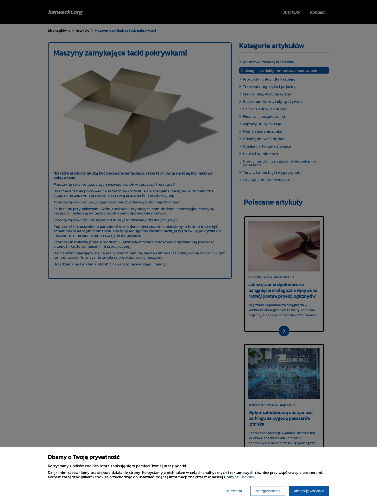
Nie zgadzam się (267, 491)
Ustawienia (234, 491)
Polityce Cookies (239, 477)
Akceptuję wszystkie (309, 491)
